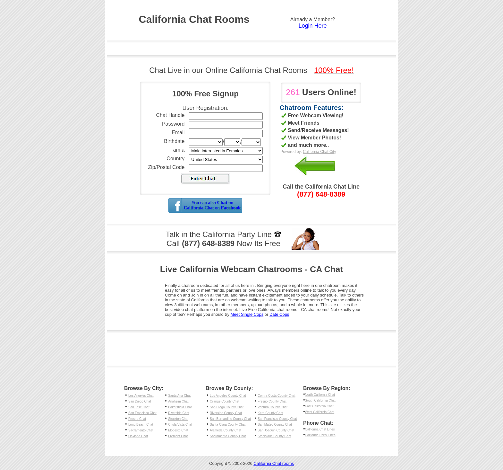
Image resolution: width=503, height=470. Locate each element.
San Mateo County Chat (275, 424)
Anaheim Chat (178, 401)
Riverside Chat (178, 413)
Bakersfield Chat (180, 407)
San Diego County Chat (226, 407)
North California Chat (320, 394)
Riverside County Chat (226, 413)
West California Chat (320, 412)
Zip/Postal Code (166, 167)
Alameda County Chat (225, 430)
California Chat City (319, 151)
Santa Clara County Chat (227, 424)
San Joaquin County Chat (276, 430)
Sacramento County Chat (228, 436)
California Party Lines (320, 435)
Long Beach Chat (140, 424)
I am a (177, 150)
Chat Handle (170, 115)
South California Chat (320, 400)
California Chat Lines (320, 429)
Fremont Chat (178, 436)
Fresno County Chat (272, 401)
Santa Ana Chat (179, 395)
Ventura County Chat (272, 407)
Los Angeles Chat (140, 395)
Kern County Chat (270, 413)
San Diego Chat (139, 401)
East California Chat (319, 406)
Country (175, 158)
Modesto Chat (178, 430)
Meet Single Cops (247, 314)
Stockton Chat (178, 419)
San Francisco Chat (142, 413)
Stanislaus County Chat (274, 436)
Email (178, 132)
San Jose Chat (138, 407)
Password (173, 124)
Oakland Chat (138, 436)
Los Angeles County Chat (228, 395)
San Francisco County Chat (277, 419)
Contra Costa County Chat (276, 395)
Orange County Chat (224, 401)
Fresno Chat (137, 419)
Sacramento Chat (140, 430)
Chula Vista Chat (180, 424)
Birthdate (174, 141)
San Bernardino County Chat (230, 419)
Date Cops (279, 314)
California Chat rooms (273, 463)
